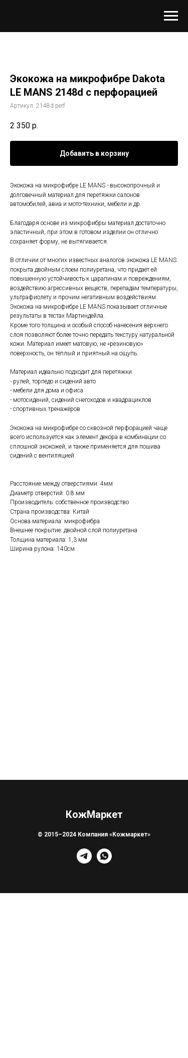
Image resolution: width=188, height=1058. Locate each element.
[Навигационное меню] (171, 16)
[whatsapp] (104, 861)
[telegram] (84, 861)
